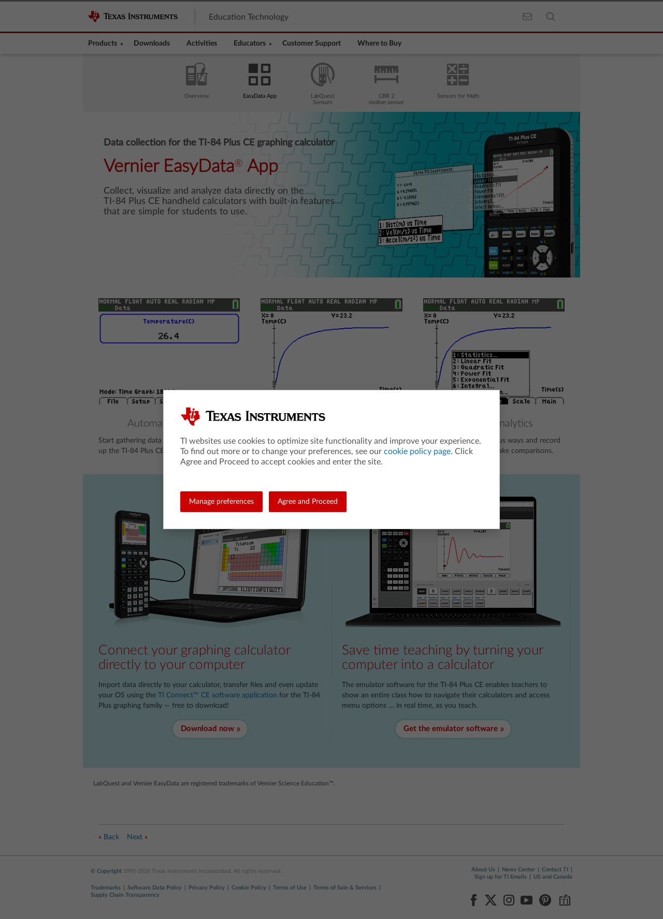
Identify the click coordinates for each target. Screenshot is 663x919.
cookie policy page (417, 451)
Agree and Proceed (308, 501)
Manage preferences (221, 501)
